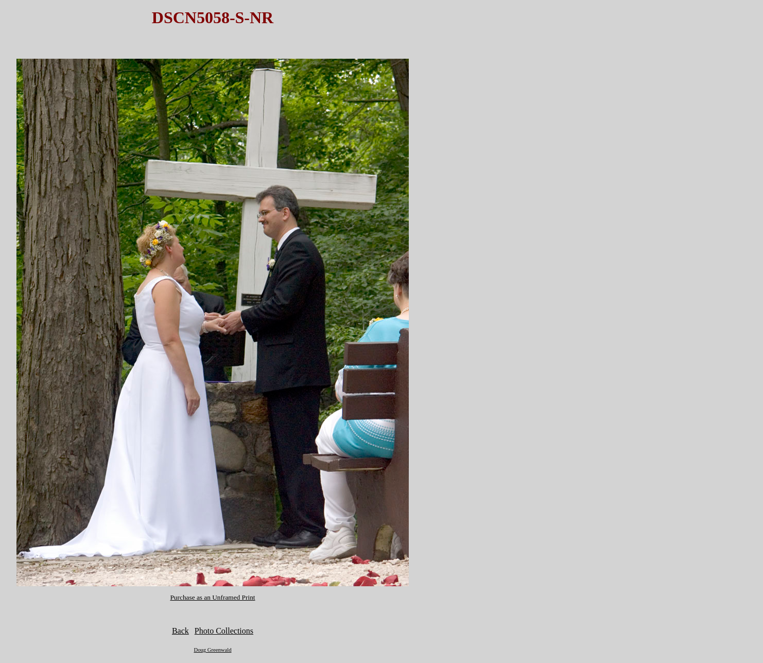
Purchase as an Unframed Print (212, 597)
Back (180, 630)
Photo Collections (224, 630)
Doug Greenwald (212, 650)
